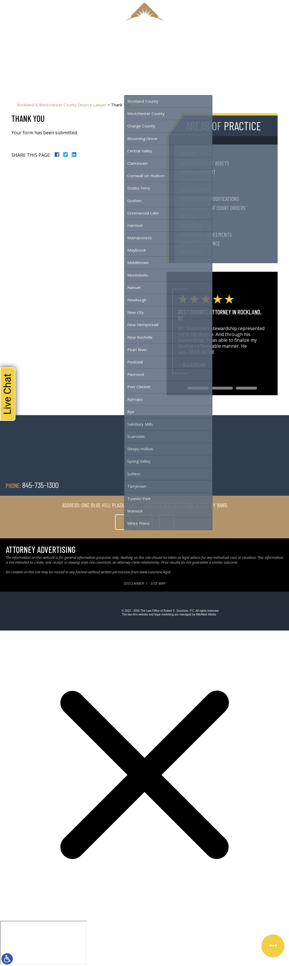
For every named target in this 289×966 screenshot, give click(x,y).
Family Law (112, 60)
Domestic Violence (200, 243)
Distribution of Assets (204, 163)
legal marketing (164, 614)
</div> (43, 943)
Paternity (191, 252)
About (93, 60)
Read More (201, 352)
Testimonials (156, 60)
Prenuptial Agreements (206, 234)
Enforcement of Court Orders (212, 207)
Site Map (158, 583)
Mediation (191, 225)
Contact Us (195, 60)
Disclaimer (134, 583)
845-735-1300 (181, 49)
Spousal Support (198, 171)
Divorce (188, 154)
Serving (133, 60)
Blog (177, 60)
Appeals (188, 216)
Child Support (195, 189)
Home (78, 60)
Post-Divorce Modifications (209, 198)
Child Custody (195, 180)
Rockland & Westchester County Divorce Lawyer (61, 105)
